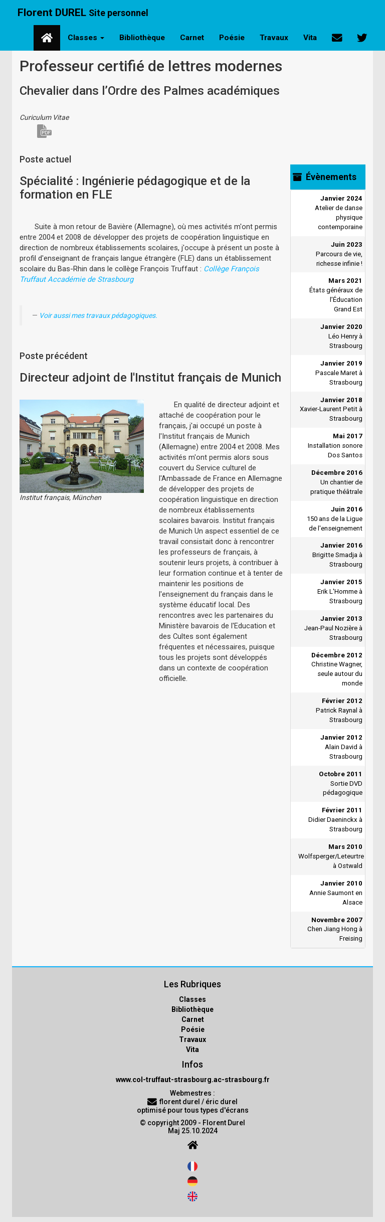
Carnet (192, 37)
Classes (192, 999)
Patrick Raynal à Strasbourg (339, 710)
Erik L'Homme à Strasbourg (339, 591)
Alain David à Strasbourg (341, 747)
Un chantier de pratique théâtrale (336, 482)
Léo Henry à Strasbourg (341, 336)
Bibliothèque (142, 37)
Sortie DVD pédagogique (340, 783)
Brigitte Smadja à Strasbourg (337, 555)
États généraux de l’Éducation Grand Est (335, 295)
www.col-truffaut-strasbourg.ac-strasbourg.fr (193, 1080)
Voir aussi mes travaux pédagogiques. (98, 315)
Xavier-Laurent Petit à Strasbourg (331, 409)
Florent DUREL (83, 13)
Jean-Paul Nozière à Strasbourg (333, 628)
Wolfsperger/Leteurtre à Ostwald (330, 856)
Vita (310, 37)
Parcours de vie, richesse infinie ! (339, 254)
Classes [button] (86, 37)
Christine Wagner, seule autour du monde (336, 669)
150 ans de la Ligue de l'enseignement (334, 518)
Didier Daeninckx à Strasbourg (335, 819)
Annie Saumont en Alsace (335, 893)
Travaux (274, 37)
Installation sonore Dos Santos (335, 445)
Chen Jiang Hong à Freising (334, 929)
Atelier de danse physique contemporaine (338, 213)
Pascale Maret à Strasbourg (338, 373)
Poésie (232, 37)
